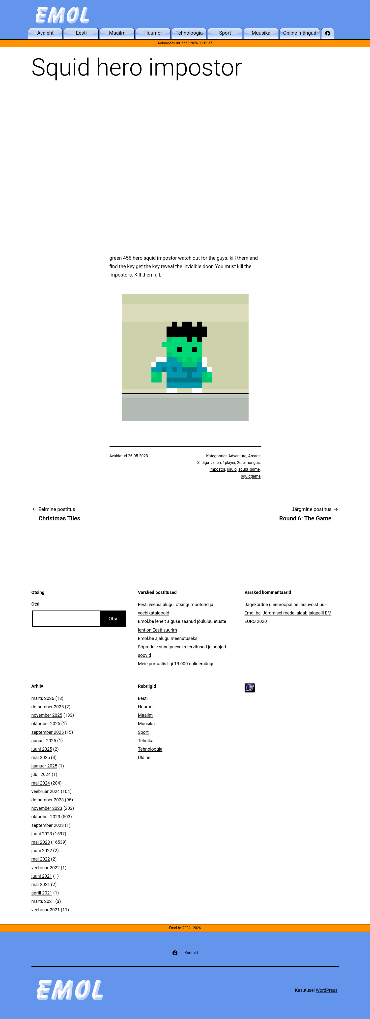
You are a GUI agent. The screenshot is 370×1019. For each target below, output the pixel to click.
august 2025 (43, 740)
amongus (251, 462)
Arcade (254, 456)
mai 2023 (40, 842)
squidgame (250, 476)
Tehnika (146, 740)
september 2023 (47, 825)
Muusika (146, 723)
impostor (217, 469)
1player (229, 462)
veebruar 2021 (45, 909)
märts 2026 (42, 698)
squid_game (249, 469)
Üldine (144, 757)
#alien (215, 462)
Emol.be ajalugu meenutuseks (168, 638)
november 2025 (46, 715)
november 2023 (46, 808)
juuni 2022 (41, 850)
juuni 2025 (41, 749)
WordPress (326, 990)
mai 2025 (40, 757)
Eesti (143, 698)
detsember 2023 (47, 799)
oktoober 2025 (45, 723)
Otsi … (37, 604)
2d (239, 462)
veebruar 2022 (45, 867)
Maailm (145, 715)
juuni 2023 (41, 833)
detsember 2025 (47, 706)
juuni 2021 (41, 876)
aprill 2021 (41, 892)
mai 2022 (40, 859)
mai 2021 (40, 884)
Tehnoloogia (150, 749)
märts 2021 (42, 901)
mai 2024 (40, 783)
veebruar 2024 (45, 791)
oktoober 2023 (45, 816)
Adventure (237, 456)
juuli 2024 (41, 774)
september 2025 (47, 732)
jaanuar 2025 (44, 765)
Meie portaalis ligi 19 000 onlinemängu (176, 663)
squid (232, 469)
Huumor (146, 706)
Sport (143, 732)
